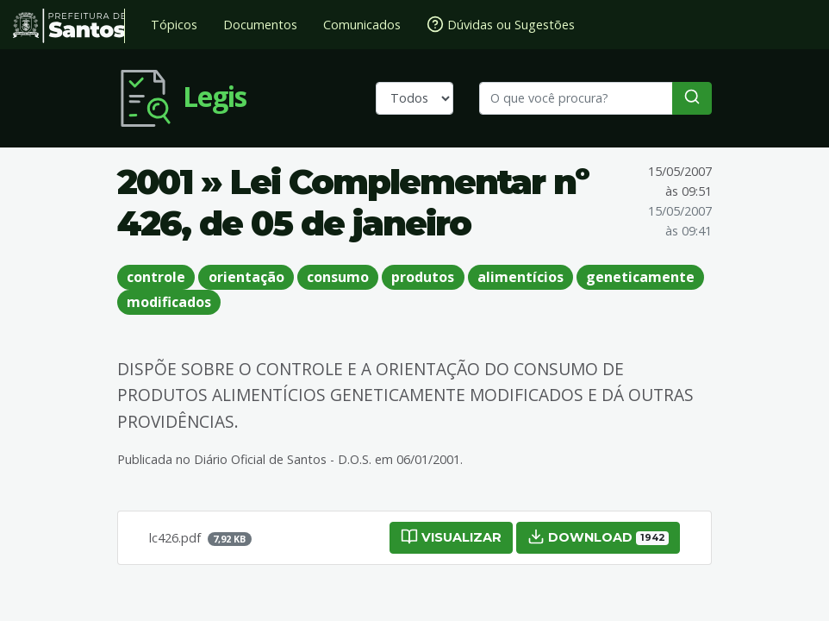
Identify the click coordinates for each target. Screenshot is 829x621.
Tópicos (174, 24)
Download (598, 536)
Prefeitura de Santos (69, 26)
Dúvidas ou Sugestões (501, 24)
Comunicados (362, 24)
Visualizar (451, 536)
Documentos (260, 24)
